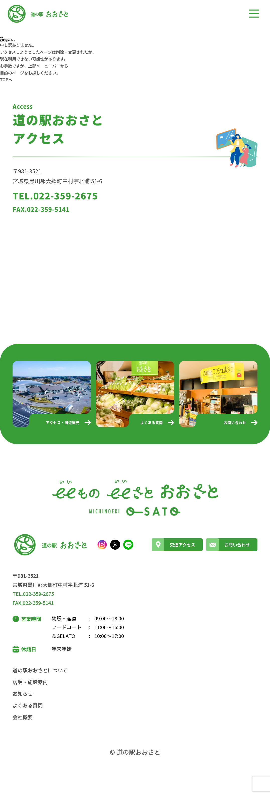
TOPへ (6, 80)
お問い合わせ (228, 544)
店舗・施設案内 (30, 682)
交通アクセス (173, 544)
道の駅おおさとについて (40, 670)
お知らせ (23, 693)
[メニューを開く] (254, 14)
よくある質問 (28, 705)
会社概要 (23, 717)
